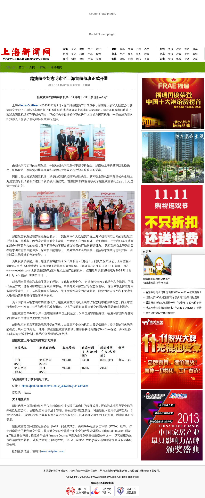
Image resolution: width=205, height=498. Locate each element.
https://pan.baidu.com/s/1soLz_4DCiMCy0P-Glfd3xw (55, 385)
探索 (98, 53)
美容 (146, 58)
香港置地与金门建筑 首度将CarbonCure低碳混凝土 (174, 292)
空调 (186, 58)
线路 (186, 49)
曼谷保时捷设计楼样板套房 (160, 312)
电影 (82, 58)
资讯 (73, 49)
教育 (82, 49)
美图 (98, 58)
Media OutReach (29, 105)
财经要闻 (56, 67)
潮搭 (138, 58)
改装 (178, 53)
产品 (90, 53)
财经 (98, 49)
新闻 (65, 49)
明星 (73, 58)
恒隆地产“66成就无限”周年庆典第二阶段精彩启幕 (172, 297)
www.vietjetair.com (52, 451)
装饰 (195, 53)
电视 (90, 58)
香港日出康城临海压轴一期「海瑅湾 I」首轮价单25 (174, 302)
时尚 (130, 58)
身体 (130, 49)
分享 (195, 49)
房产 (90, 49)
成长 (130, 53)
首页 (21, 67)
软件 (82, 53)
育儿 (138, 53)
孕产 (122, 53)
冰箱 (195, 58)
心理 (138, 49)
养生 (146, 49)
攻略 (178, 49)
